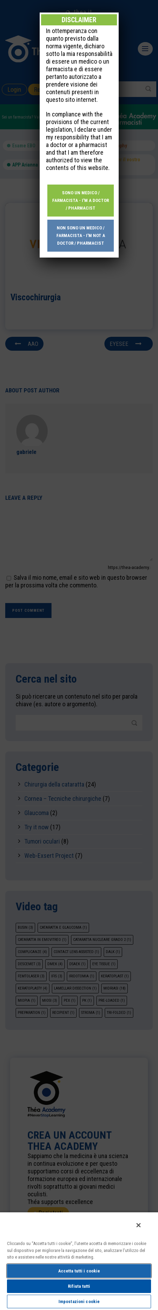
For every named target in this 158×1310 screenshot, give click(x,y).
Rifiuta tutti (79, 1286)
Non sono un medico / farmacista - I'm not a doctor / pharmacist (80, 216)
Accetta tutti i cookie (79, 1271)
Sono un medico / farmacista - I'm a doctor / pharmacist (80, 181)
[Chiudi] (138, 1225)
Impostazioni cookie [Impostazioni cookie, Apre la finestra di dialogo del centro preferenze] (79, 1301)
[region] (79, 1261)
